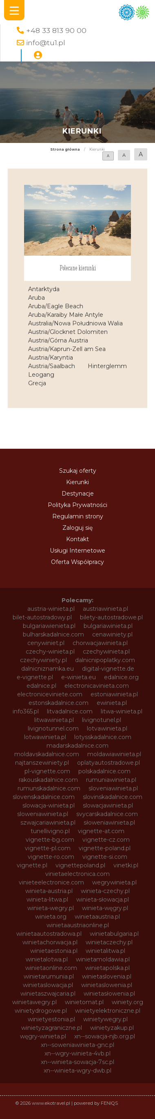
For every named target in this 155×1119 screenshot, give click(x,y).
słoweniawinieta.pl (109, 822)
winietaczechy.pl (109, 942)
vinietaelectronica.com (77, 874)
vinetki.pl (125, 865)
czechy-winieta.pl (50, 651)
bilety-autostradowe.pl (111, 617)
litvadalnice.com (70, 711)
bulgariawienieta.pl (49, 626)
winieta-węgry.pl (105, 908)
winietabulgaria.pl (114, 933)
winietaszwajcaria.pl (47, 993)
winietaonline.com (51, 968)
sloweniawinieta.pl (42, 814)
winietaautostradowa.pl (49, 933)
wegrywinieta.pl (114, 882)
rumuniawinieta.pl (111, 779)
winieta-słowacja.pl (102, 899)
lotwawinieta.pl (45, 737)
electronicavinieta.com (96, 685)
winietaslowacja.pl (48, 985)
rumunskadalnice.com (49, 788)
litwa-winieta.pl (121, 711)
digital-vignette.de (108, 668)
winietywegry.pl (105, 1019)
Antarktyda (44, 289)
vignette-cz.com (106, 839)
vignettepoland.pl (80, 865)
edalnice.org (121, 677)
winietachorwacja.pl (50, 942)
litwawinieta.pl (54, 720)
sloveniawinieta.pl (113, 788)
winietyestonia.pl (51, 1019)
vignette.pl (32, 865)
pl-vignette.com (47, 771)
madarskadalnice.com (77, 745)
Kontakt (77, 539)
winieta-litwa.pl (47, 899)
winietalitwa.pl (105, 950)
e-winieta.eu (78, 677)
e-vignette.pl (35, 677)
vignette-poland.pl (105, 848)
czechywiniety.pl (43, 660)
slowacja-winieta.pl (48, 805)
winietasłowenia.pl (109, 993)
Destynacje (78, 493)
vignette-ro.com (51, 856)
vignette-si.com (104, 856)
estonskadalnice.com (59, 703)
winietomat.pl (84, 1002)
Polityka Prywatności (77, 505)
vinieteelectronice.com (51, 882)
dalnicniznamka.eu (47, 668)
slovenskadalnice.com (44, 797)
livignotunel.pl (101, 720)
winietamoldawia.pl (103, 959)
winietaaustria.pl (97, 916)
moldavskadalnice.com (46, 754)
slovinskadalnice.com (112, 797)
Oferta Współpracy (77, 562)
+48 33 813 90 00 (56, 30)
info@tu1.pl (45, 42)
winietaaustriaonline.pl (77, 925)
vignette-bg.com (50, 839)
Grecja (37, 383)
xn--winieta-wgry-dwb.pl (77, 1070)
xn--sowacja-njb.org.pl (104, 1036)
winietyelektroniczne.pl (107, 1010)
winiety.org (127, 1002)
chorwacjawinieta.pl (100, 643)
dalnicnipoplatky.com (105, 660)
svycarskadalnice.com (107, 814)
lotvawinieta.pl (107, 728)
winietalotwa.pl (47, 959)
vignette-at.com (101, 831)
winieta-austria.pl (49, 891)
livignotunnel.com (53, 728)
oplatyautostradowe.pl (108, 762)
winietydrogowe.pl (41, 1010)
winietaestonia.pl (54, 950)
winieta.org (50, 916)
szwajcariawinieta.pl (47, 822)
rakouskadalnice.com (48, 779)
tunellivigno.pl (50, 831)
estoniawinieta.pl (114, 694)
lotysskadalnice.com (102, 737)
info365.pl (26, 711)
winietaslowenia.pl (106, 985)
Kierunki (77, 482)
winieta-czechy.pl (105, 891)
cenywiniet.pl (45, 643)
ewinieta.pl (112, 703)
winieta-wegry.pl (50, 908)
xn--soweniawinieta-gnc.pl (77, 1045)
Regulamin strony (77, 516)
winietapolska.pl (107, 968)
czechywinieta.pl (106, 651)
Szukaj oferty (77, 470)
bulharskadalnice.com (53, 634)
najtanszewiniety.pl (42, 762)
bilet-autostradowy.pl (42, 617)
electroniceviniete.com (49, 694)
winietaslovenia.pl (106, 976)
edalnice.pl (41, 685)
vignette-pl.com (48, 848)
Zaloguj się (77, 527)
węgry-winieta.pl (43, 1036)
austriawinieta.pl (105, 608)
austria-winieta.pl (51, 608)
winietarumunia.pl (49, 976)
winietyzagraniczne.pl (51, 1027)
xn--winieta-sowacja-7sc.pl (77, 1062)
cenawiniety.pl (112, 634)
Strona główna (65, 149)
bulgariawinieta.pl (108, 626)
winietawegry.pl (34, 1002)
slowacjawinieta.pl (108, 805)
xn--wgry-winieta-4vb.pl (77, 1053)
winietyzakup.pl (112, 1027)
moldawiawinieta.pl (114, 754)
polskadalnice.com (104, 771)
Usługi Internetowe (77, 550)
